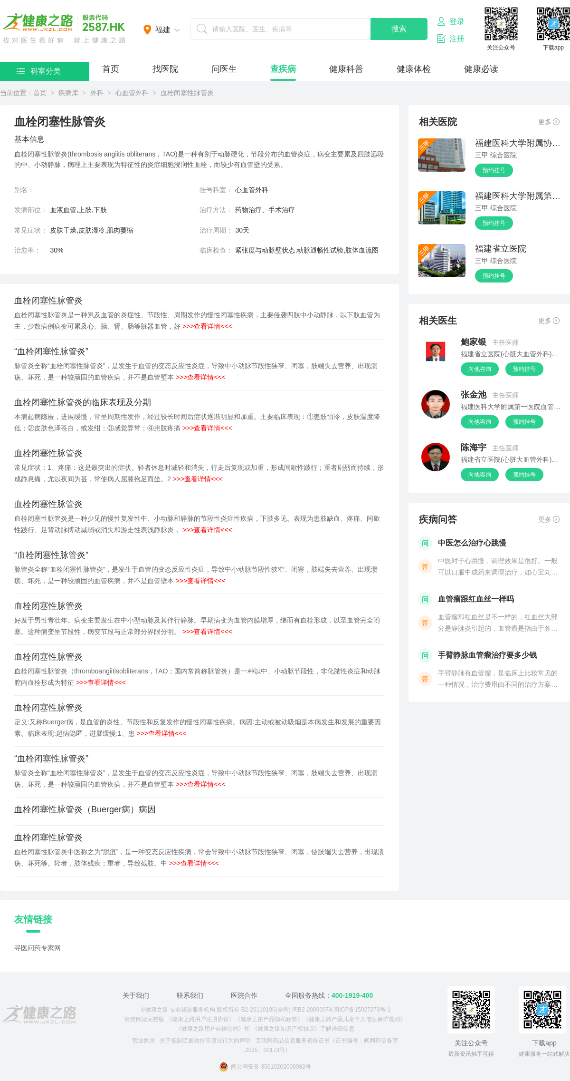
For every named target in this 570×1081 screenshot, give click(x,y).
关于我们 (136, 995)
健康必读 (481, 69)
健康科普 (346, 69)
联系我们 (190, 995)
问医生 (224, 69)
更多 (549, 122)
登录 (451, 21)
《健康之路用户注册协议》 (200, 1019)
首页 (110, 69)
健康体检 (414, 69)
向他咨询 (479, 369)
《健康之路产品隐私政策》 (269, 1019)
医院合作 (244, 995)
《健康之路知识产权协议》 (286, 1028)
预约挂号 (494, 170)
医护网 (64, 28)
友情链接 (33, 919)
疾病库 (68, 93)
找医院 (165, 69)
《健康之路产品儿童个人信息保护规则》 (354, 1019)
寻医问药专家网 (37, 948)
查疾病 (283, 69)
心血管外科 (132, 93)
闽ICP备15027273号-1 (361, 1009)
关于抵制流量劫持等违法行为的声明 (205, 1040)
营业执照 (143, 1040)
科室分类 (39, 71)
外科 (97, 93)
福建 (163, 30)
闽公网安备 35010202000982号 (265, 1066)
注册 (451, 38)
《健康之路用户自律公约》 (210, 1028)
